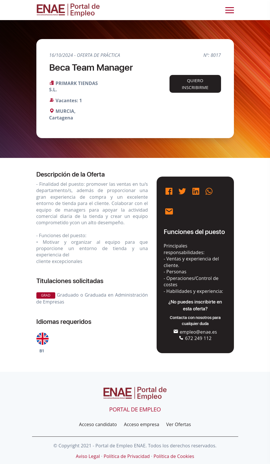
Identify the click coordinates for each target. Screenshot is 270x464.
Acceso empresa (141, 424)
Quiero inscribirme (195, 84)
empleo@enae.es (195, 332)
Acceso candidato (98, 424)
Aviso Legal (88, 456)
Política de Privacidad (127, 456)
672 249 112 (195, 338)
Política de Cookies (173, 456)
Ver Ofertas (178, 424)
